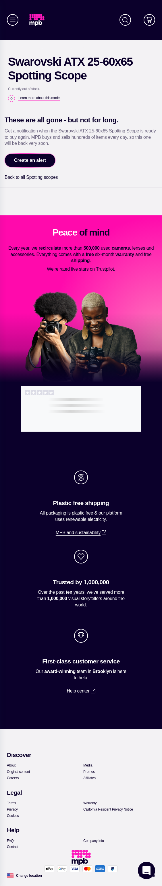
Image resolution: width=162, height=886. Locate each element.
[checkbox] (11, 98)
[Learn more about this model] (39, 98)
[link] (39, 20)
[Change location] (29, 875)
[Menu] (12, 20)
